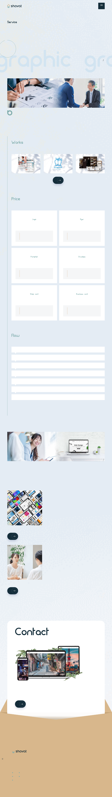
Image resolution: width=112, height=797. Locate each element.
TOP (102, 60)
